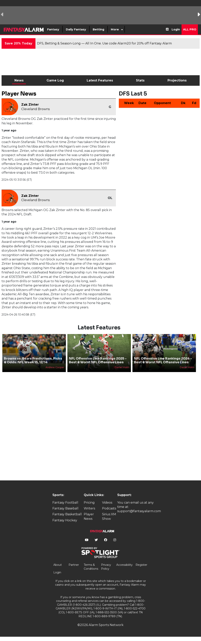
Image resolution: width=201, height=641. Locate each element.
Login (176, 29)
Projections (177, 80)
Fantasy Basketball (67, 514)
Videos (107, 502)
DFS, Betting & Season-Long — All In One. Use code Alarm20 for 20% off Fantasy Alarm (104, 43)
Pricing (89, 502)
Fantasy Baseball (65, 508)
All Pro (189, 29)
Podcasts (109, 508)
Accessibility (124, 565)
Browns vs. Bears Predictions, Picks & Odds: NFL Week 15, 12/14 (33, 360)
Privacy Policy (106, 566)
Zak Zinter (30, 104)
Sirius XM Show (109, 516)
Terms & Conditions (91, 566)
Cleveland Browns (35, 109)
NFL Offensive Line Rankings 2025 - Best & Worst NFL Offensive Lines (98, 360)
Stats (140, 80)
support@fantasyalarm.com (139, 511)
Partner (74, 565)
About (57, 565)
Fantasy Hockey (64, 520)
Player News (89, 516)
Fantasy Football (65, 502)
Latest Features (100, 80)
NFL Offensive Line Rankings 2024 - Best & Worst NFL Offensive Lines (163, 360)
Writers (89, 508)
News (19, 80)
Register (141, 565)
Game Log (55, 80)
